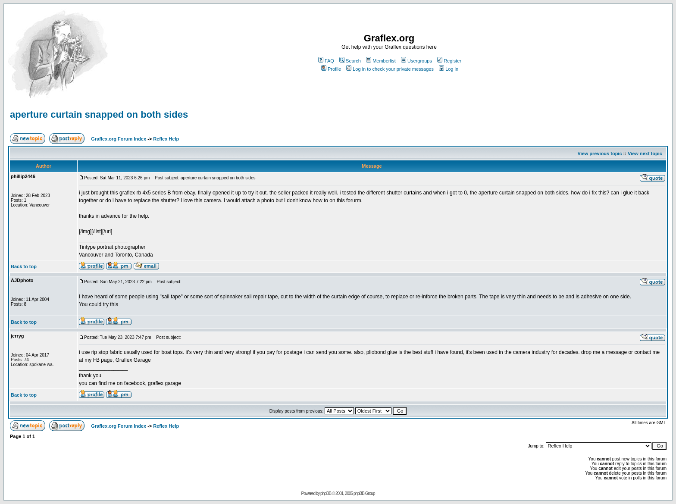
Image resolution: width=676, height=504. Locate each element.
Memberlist (381, 60)
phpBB (325, 493)
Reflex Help (166, 138)
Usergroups (416, 60)
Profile (331, 69)
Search (350, 60)
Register (449, 60)
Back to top (24, 266)
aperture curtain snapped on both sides (99, 114)
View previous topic (599, 153)
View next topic (645, 153)
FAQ (326, 60)
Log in (448, 69)
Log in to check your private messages (390, 69)
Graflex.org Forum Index (118, 138)
